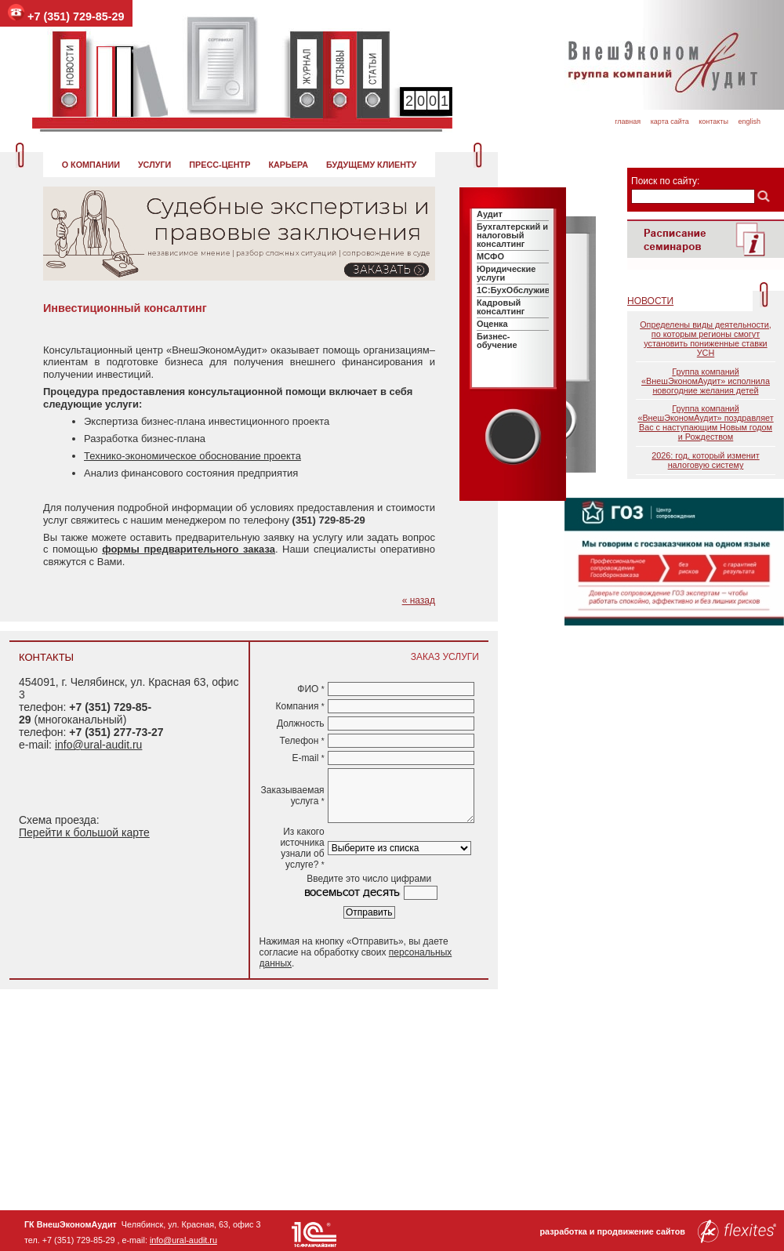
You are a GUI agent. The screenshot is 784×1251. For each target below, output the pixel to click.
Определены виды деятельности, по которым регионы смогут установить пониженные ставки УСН (705, 338)
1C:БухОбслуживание (523, 290)
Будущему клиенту (371, 164)
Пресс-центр (219, 164)
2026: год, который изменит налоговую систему (705, 460)
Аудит (490, 214)
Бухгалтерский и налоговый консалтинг (512, 235)
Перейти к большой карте (84, 832)
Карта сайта (670, 121)
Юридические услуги (506, 273)
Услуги (154, 164)
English (749, 121)
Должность (301, 723)
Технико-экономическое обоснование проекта (192, 456)
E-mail (308, 757)
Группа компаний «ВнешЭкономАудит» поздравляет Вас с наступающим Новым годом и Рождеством (705, 422)
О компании (91, 164)
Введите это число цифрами (369, 878)
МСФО (490, 256)
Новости (650, 301)
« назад (418, 600)
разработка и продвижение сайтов (657, 1231)
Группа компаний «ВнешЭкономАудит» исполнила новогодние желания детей (705, 381)
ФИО (310, 689)
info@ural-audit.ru (99, 744)
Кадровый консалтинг (500, 307)
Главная (628, 121)
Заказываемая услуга (293, 796)
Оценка (492, 323)
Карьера (288, 164)
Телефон (302, 740)
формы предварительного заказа (188, 549)
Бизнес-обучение (497, 341)
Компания (299, 706)
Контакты (713, 121)
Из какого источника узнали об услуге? (302, 848)
